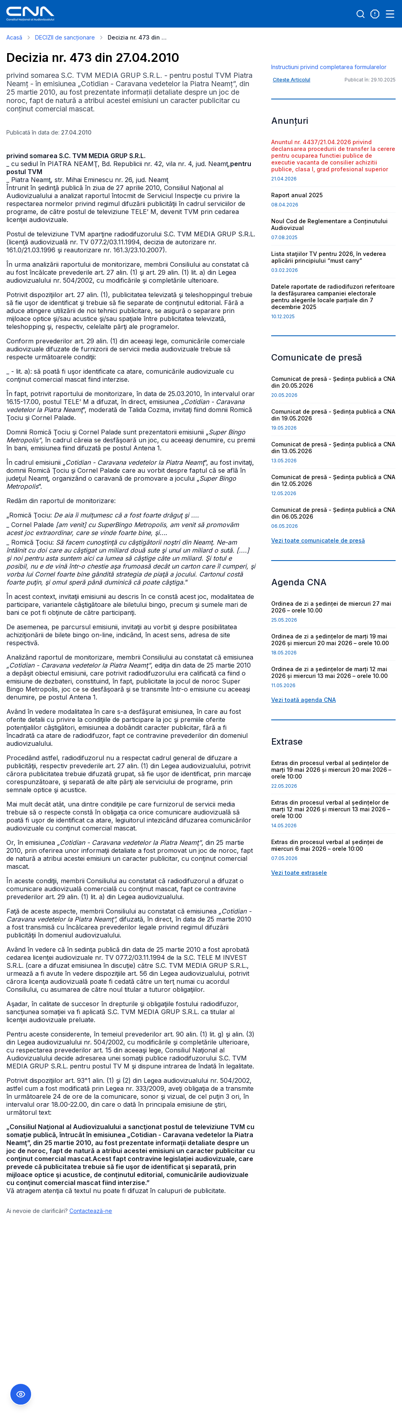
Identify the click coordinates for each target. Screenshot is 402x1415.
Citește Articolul (291, 127)
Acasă (14, 37)
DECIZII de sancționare (65, 37)
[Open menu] (390, 14)
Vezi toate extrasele (299, 920)
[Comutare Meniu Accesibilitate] (21, 1394)
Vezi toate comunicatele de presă (318, 588)
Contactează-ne (90, 1210)
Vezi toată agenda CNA (303, 747)
